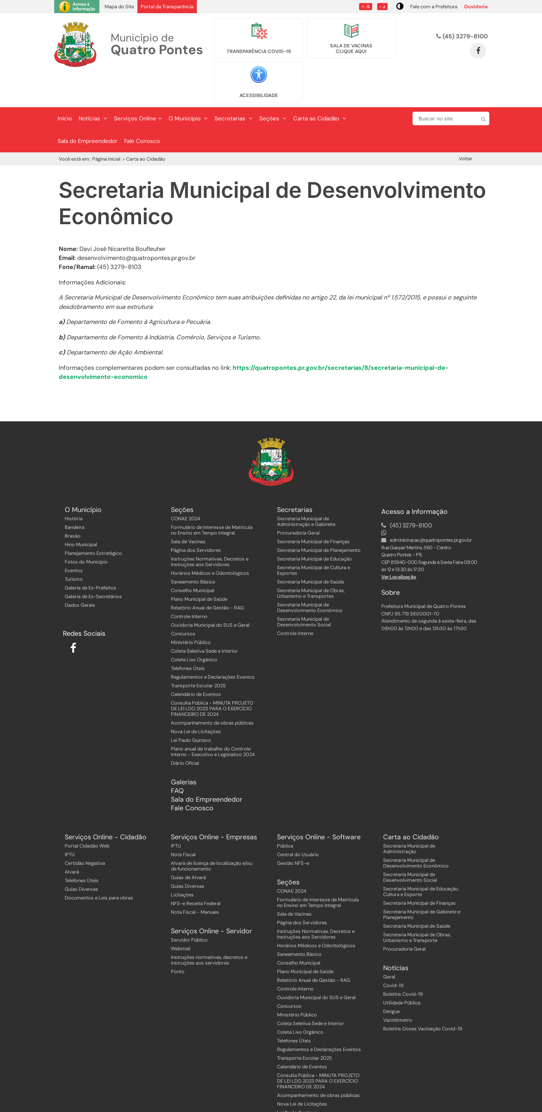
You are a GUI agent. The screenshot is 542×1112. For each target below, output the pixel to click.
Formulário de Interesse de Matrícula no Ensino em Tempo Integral (212, 498)
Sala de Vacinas (188, 510)
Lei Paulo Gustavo (191, 708)
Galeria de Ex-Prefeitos (90, 556)
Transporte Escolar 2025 (198, 654)
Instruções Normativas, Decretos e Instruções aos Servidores (209, 530)
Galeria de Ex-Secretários (93, 565)
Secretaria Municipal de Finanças (313, 510)
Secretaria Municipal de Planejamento (319, 518)
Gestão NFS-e (293, 831)
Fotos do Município (86, 530)
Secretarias (234, 87)
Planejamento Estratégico (93, 521)
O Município (188, 87)
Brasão (73, 504)
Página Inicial (106, 127)
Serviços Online (138, 87)
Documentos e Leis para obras (99, 866)
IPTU (70, 823)
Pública (285, 814)
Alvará (72, 840)
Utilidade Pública (401, 971)
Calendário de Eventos (196, 662)
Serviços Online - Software (319, 805)
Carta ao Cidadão (319, 87)
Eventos (74, 539)
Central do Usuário (298, 823)
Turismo (74, 547)
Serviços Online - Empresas (214, 805)
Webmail (180, 917)
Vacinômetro (397, 988)
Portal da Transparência (167, 6)
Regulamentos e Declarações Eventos (213, 645)
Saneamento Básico (193, 550)
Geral (389, 945)
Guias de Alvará (188, 846)
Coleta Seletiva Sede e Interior (204, 619)
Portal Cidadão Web (87, 814)
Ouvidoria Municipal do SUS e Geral (210, 593)
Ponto (177, 940)
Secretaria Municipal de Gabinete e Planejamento (421, 883)
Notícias (93, 87)
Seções (272, 87)
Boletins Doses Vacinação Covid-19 (422, 997)
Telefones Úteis (188, 637)
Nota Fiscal (183, 823)
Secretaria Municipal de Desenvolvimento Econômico (310, 576)
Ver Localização (398, 545)
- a (382, 6)
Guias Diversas (81, 857)
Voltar (465, 127)
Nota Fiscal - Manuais (195, 880)
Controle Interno (189, 585)
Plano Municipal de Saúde (199, 567)
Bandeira (74, 495)
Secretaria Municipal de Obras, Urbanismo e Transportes (311, 561)
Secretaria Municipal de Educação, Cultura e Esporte (421, 860)
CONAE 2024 (185, 487)
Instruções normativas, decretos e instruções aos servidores (209, 928)
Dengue (391, 980)
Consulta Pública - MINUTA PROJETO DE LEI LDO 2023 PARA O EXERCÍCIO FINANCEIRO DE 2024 (212, 676)
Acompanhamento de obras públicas (212, 691)
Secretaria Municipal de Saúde (310, 550)
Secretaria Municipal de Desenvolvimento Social (304, 590)
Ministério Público (191, 611)
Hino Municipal (81, 513)
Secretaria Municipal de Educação (314, 527)
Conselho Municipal (192, 559)
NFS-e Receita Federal (196, 872)
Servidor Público (189, 908)
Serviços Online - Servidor (211, 899)
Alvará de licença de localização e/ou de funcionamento (211, 834)
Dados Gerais (80, 573)
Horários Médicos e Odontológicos (210, 541)
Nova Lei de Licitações (196, 700)
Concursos (183, 602)
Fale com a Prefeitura (433, 6)
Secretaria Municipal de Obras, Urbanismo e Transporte (417, 905)
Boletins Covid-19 (403, 962)
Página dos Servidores (196, 518)
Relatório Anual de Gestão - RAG (207, 576)
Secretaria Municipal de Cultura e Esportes (313, 538)
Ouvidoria (476, 6)
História (73, 487)
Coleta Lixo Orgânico (194, 628)
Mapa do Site (119, 6)
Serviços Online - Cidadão (105, 805)
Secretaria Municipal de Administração (409, 817)
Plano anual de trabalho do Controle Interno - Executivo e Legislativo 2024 (213, 720)
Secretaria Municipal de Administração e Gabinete (306, 489)
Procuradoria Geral (298, 501)
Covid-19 (393, 954)
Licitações (182, 863)
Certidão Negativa (85, 831)
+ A (365, 6)
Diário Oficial (185, 731)
